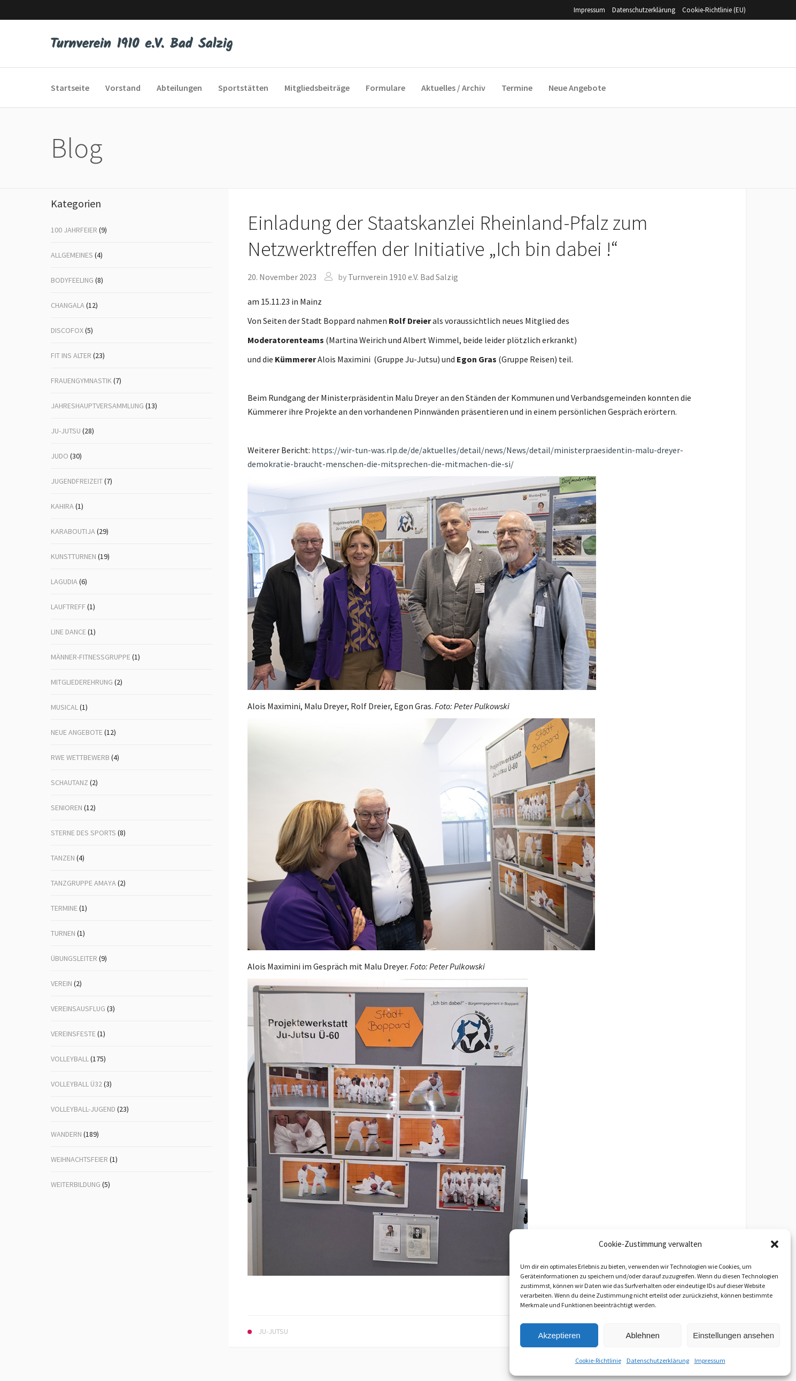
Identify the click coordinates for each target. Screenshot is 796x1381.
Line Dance (68, 632)
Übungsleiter (74, 958)
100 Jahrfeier (74, 230)
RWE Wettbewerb (80, 757)
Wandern (66, 1134)
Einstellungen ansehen (733, 1335)
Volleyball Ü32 (76, 1084)
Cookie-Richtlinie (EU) (714, 9)
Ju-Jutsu (66, 431)
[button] (774, 1244)
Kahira (62, 506)
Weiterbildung (76, 1184)
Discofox (67, 330)
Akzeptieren (559, 1335)
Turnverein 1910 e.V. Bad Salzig (403, 276)
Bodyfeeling (72, 280)
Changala (67, 305)
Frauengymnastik (81, 380)
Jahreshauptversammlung (97, 405)
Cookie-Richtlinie (598, 1360)
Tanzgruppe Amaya (83, 883)
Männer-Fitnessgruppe (90, 657)
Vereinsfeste (73, 1033)
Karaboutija (73, 531)
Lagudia (64, 581)
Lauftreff (68, 606)
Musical (64, 707)
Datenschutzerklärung (658, 1360)
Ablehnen (642, 1335)
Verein (61, 983)
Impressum (709, 1360)
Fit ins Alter (71, 355)
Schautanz (69, 782)
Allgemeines (72, 255)
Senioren (66, 807)
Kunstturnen (73, 556)
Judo (59, 456)
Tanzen (63, 858)
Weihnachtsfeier (79, 1159)
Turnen (63, 933)
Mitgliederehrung (82, 682)
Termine (64, 908)
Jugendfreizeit (77, 481)
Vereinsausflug (78, 1008)
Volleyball (70, 1059)
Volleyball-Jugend (83, 1109)
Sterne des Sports (83, 832)
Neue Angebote (77, 732)
